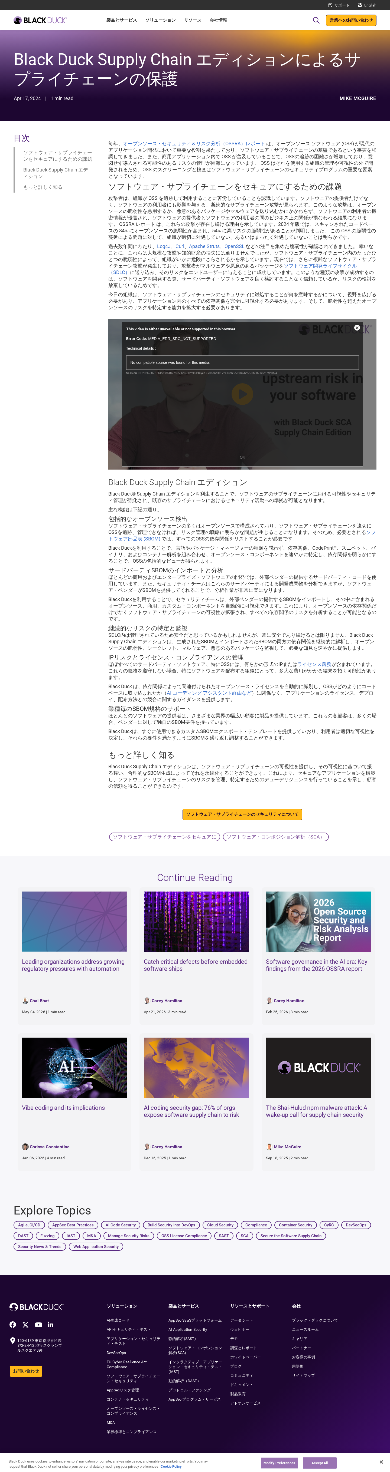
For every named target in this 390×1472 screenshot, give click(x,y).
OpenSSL (235, 246)
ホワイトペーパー (245, 1357)
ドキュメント (241, 1384)
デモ (234, 1338)
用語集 (298, 1366)
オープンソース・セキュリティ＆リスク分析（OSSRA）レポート (194, 143)
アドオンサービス (245, 1403)
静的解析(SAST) (182, 1338)
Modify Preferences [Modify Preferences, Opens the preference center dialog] (279, 1463)
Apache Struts (204, 246)
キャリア (299, 1338)
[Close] (381, 1462)
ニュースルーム (305, 1329)
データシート (241, 1320)
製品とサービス (121, 20)
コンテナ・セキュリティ (128, 1399)
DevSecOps (116, 1353)
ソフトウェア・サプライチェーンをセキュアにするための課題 (57, 156)
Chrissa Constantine (50, 1146)
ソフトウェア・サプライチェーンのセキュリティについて (242, 814)
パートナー (301, 1348)
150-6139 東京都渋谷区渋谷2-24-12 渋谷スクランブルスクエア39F (39, 1345)
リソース (193, 20)
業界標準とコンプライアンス (132, 1432)
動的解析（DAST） (184, 1381)
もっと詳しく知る (43, 187)
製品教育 (238, 1394)
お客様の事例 (303, 1357)
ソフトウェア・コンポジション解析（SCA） (276, 837)
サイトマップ (303, 1375)
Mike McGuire (358, 98)
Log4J (164, 246)
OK (242, 457)
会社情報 (218, 20)
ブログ (236, 1366)
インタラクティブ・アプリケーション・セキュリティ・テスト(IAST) (195, 1367)
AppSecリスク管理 (123, 1390)
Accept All (319, 1463)
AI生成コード (118, 1320)
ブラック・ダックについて (315, 1320)
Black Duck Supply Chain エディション (55, 173)
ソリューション (160, 20)
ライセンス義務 (314, 664)
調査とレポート (243, 1348)
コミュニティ (241, 1375)
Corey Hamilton (167, 1000)
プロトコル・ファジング (189, 1390)
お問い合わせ (26, 1371)
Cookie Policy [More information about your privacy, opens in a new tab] (171, 1466)
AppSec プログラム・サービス (194, 1399)
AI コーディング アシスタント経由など (209, 693)
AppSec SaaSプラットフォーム (195, 1320)
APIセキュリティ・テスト (129, 1329)
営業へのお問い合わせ (351, 20)
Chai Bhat (39, 1000)
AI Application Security (187, 1329)
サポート (342, 5)
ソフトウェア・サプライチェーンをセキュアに (164, 837)
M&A (111, 1422)
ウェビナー (239, 1329)
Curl (180, 246)
